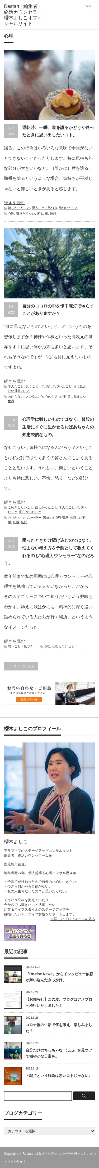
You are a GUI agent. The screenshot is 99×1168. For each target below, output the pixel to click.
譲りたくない (25, 214)
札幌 (16, 522)
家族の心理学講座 (55, 518)
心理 (11, 214)
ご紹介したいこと (20, 507)
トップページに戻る (21, 666)
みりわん (14, 518)
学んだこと (16, 386)
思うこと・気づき (44, 208)
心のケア (51, 397)
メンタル (32, 397)
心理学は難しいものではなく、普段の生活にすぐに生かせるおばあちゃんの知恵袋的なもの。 (58, 427)
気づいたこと (68, 208)
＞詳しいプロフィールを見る (72, 919)
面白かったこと (30, 512)
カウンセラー (31, 518)
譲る (40, 214)
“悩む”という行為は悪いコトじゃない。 (59, 1075)
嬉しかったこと (19, 208)
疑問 (24, 522)
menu (88, 6)
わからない (16, 397)
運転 (53, 214)
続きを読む (14, 202)
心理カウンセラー (64, 646)
